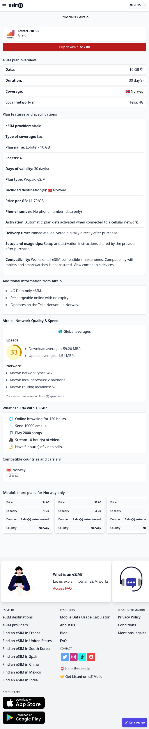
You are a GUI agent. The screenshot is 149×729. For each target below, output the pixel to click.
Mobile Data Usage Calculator (85, 617)
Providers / (69, 17)
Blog (63, 632)
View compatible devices (94, 264)
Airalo (84, 17)
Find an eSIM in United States (27, 640)
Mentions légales (132, 632)
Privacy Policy (129, 617)
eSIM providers (15, 625)
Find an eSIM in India (20, 680)
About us (67, 625)
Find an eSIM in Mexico (22, 672)
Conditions (127, 625)
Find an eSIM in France (21, 632)
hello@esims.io (76, 668)
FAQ (63, 640)
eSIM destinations (18, 617)
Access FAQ (62, 588)
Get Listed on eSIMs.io (81, 676)
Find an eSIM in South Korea (26, 648)
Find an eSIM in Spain (20, 656)
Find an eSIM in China (21, 664)
